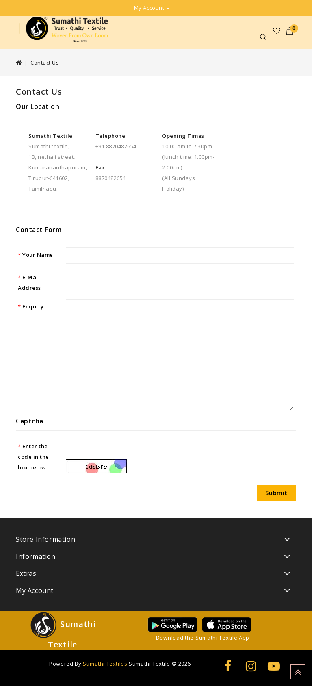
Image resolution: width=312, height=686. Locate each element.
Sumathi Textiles (105, 663)
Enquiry (33, 306)
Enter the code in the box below (33, 457)
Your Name (37, 254)
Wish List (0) (277, 30)
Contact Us (44, 62)
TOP (298, 672)
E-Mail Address (29, 282)
